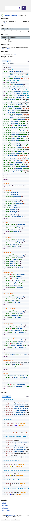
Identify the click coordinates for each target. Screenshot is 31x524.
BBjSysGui (5, 505)
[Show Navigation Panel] (26, 3)
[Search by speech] (18, 8)
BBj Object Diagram (11, 515)
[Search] (25, 8)
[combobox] (13, 8)
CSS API (15, 54)
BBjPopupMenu (10, 15)
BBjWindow (5, 508)
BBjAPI (4, 503)
